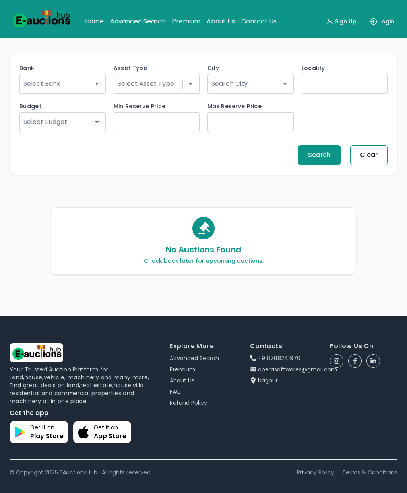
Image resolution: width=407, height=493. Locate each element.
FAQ (175, 392)
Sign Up (341, 21)
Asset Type (130, 68)
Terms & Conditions (369, 472)
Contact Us (259, 21)
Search (319, 154)
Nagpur (264, 380)
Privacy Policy (315, 472)
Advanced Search (138, 21)
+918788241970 (275, 358)
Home (94, 21)
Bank (26, 68)
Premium (186, 21)
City (213, 68)
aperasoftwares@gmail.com (293, 369)
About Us (221, 21)
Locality (313, 68)
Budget (30, 106)
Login (382, 21)
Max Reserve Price (234, 106)
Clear (369, 154)
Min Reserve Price (140, 106)
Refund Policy (188, 403)
